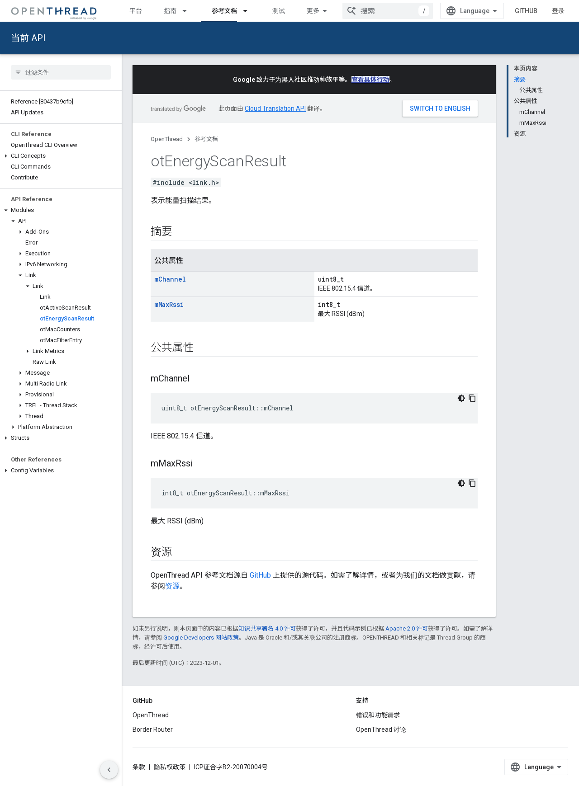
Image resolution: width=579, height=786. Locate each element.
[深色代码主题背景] (461, 398)
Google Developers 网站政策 (201, 637)
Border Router (153, 729)
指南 (170, 10)
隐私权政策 (169, 767)
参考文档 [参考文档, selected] (224, 10)
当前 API (28, 38)
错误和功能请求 (378, 715)
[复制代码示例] (472, 398)
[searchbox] (61, 72)
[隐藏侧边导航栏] (109, 770)
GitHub (526, 10)
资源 (172, 586)
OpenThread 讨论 (381, 729)
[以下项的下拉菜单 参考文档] (249, 11)
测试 (278, 10)
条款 (139, 767)
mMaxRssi (169, 304)
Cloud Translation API (275, 108)
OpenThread (167, 139)
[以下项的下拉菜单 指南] (188, 11)
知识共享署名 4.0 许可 (267, 628)
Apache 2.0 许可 (406, 628)
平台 (135, 10)
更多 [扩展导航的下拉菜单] (313, 10)
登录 (558, 10)
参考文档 (206, 139)
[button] (61, 156)
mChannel (170, 279)
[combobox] (387, 11)
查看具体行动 (370, 79)
